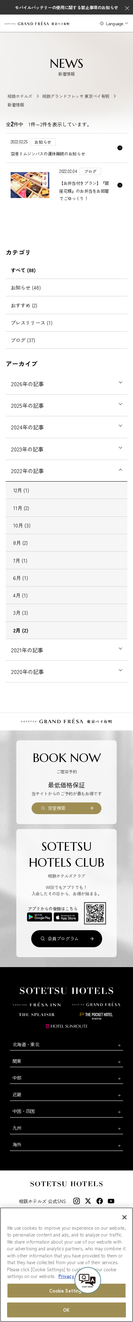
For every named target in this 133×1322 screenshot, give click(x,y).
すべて (23, 270)
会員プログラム (63, 938)
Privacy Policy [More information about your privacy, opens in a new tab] (73, 1276)
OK (66, 1310)
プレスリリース (31, 322)
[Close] (124, 1217)
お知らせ (26, 287)
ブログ (23, 340)
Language (114, 23)
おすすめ (24, 305)
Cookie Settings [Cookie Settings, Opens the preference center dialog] (66, 1291)
